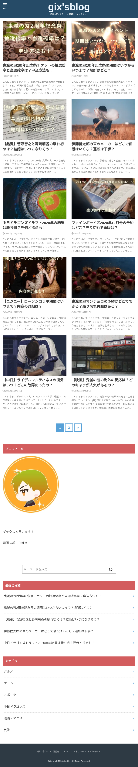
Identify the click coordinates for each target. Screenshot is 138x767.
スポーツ (10, 695)
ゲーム (8, 683)
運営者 (56, 751)
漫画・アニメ (13, 718)
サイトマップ (94, 751)
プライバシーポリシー (73, 751)
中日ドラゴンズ (14, 706)
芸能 (7, 730)
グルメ (8, 671)
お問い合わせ (42, 751)
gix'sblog (69, 7)
